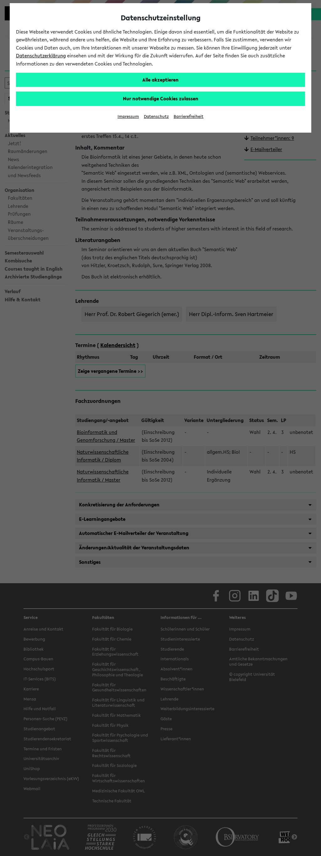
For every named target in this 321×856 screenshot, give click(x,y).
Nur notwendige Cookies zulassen (160, 98)
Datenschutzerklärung (41, 55)
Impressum (128, 116)
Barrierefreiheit (188, 116)
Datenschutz (156, 116)
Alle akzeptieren (160, 79)
